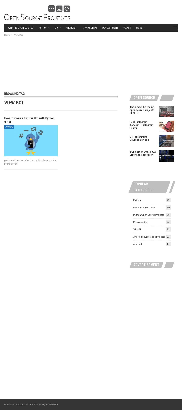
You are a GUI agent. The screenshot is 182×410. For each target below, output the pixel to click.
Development (110, 27)
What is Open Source (20, 27)
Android (71, 27)
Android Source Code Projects (149, 236)
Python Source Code (144, 207)
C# (56, 27)
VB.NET (127, 27)
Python (43, 27)
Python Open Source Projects (148, 214)
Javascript (90, 27)
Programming (140, 222)
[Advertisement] (91, 62)
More (139, 27)
